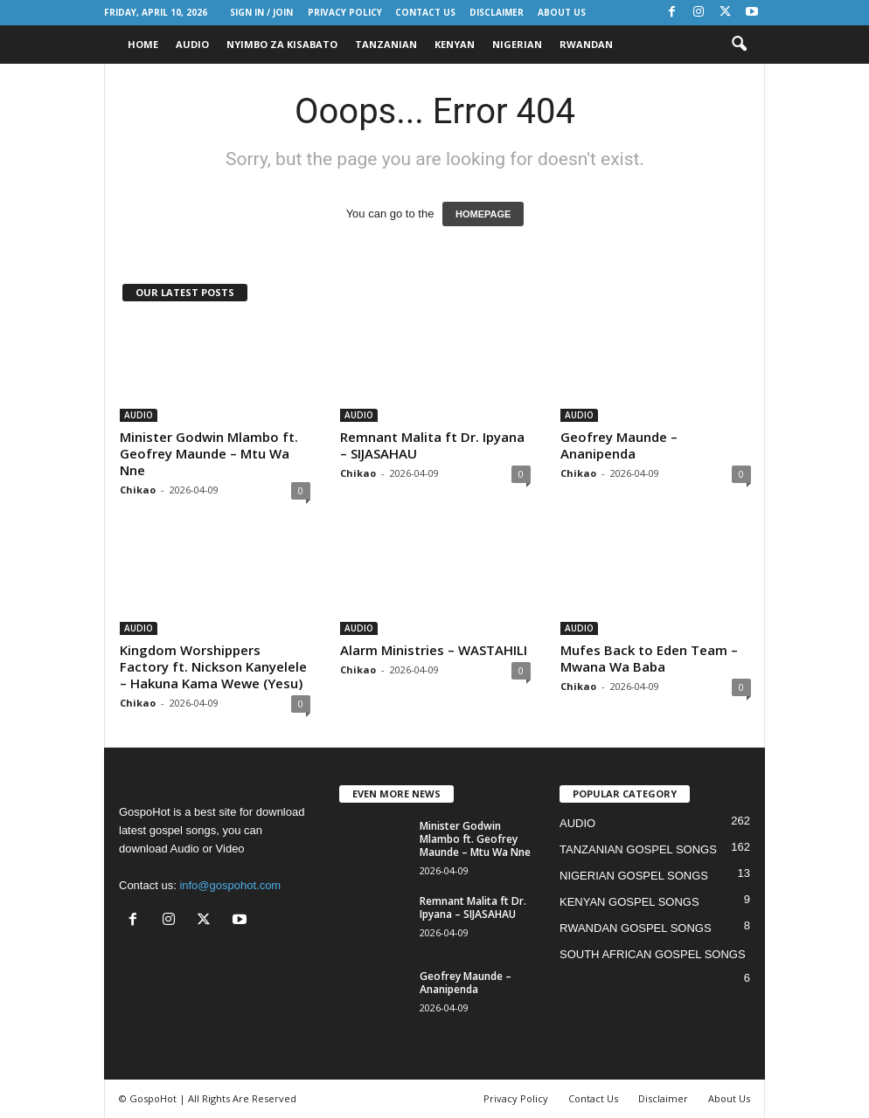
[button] (739, 44)
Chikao (138, 489)
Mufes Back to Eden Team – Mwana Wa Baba (649, 658)
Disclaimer (496, 12)
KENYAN (454, 44)
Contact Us (425, 12)
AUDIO (192, 44)
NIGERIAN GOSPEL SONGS (634, 875)
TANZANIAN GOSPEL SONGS (638, 849)
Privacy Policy (345, 12)
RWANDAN (586, 44)
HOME (143, 44)
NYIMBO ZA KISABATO (281, 44)
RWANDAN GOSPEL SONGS (636, 928)
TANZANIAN (386, 44)
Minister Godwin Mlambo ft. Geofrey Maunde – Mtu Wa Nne (209, 453)
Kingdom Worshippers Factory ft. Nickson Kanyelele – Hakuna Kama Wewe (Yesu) (213, 666)
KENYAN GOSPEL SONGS (629, 901)
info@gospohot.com (230, 885)
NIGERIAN (517, 44)
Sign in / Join (261, 12)
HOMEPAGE (483, 214)
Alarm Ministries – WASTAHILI (433, 650)
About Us (562, 12)
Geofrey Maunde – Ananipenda (619, 445)
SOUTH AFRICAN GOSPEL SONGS (653, 954)
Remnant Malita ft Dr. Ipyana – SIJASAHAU (432, 445)
